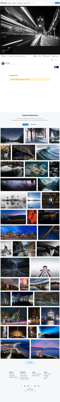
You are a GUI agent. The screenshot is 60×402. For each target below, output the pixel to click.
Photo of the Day (23, 375)
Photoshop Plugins (36, 375)
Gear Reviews (12, 375)
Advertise (46, 377)
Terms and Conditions (32, 390)
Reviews (14, 3)
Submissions (46, 56)
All (25, 124)
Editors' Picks (23, 373)
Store (29, 3)
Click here (14, 120)
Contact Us (46, 375)
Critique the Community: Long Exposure (17, 56)
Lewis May (7, 63)
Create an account (18, 79)
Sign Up (57, 2)
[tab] (25, 124)
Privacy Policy (26, 390)
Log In (53, 2)
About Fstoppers (47, 373)
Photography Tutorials (36, 373)
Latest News (11, 373)
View (52, 59)
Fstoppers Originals (13, 377)
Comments (55, 56)
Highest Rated (33, 124)
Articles (9, 3)
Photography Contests (24, 378)
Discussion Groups (24, 377)
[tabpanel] (30, 248)
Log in (12, 79)
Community (19, 3)
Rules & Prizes (37, 56)
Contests (25, 3)
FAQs (45, 378)
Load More (30, 362)
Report (56, 59)
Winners (4, 56)
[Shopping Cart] (50, 3)
